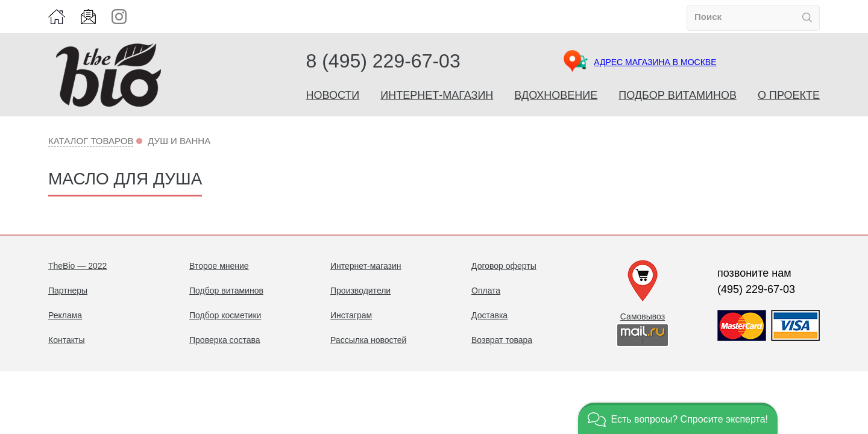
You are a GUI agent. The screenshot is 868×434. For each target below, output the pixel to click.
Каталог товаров (90, 141)
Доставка (489, 315)
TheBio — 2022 (77, 266)
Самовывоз (642, 316)
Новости (333, 95)
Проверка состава (224, 340)
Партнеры (67, 290)
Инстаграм (351, 315)
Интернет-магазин (436, 95)
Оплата (485, 290)
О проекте (789, 95)
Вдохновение (555, 95)
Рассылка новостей (368, 340)
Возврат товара (501, 340)
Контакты (66, 340)
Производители (360, 290)
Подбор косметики (225, 315)
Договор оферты (503, 266)
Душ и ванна (179, 141)
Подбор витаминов (677, 95)
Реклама (65, 315)
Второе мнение (219, 266)
